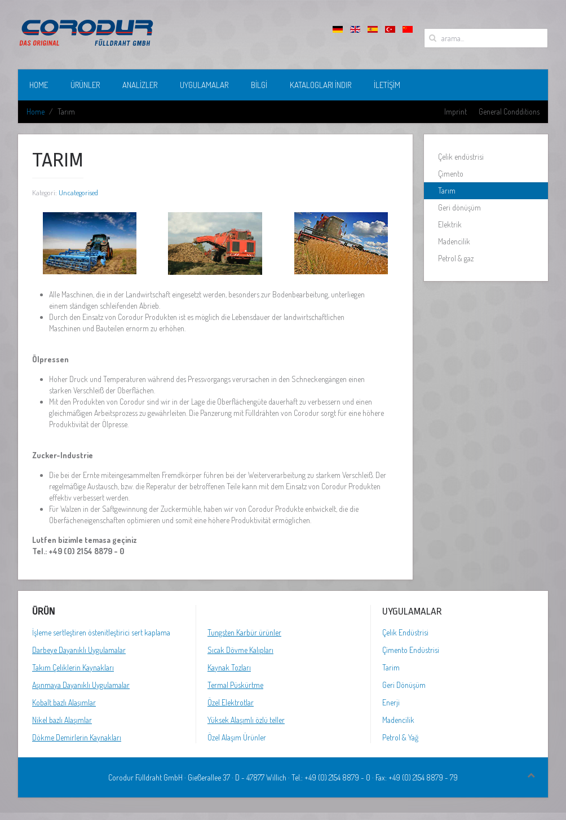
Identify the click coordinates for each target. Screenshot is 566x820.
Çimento (450, 173)
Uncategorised (78, 192)
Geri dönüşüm (459, 207)
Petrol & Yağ (400, 737)
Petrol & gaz (456, 258)
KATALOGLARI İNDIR (320, 85)
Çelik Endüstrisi (405, 632)
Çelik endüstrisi (461, 156)
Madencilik (454, 241)
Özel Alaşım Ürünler (236, 737)
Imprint (455, 111)
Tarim (391, 667)
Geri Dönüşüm (404, 685)
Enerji (391, 702)
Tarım (447, 190)
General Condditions (509, 111)
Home (38, 85)
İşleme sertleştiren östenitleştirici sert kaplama (101, 632)
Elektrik (450, 224)
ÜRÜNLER (85, 85)
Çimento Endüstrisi (410, 650)
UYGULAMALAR (204, 85)
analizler (139, 85)
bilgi (259, 85)
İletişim (387, 85)
